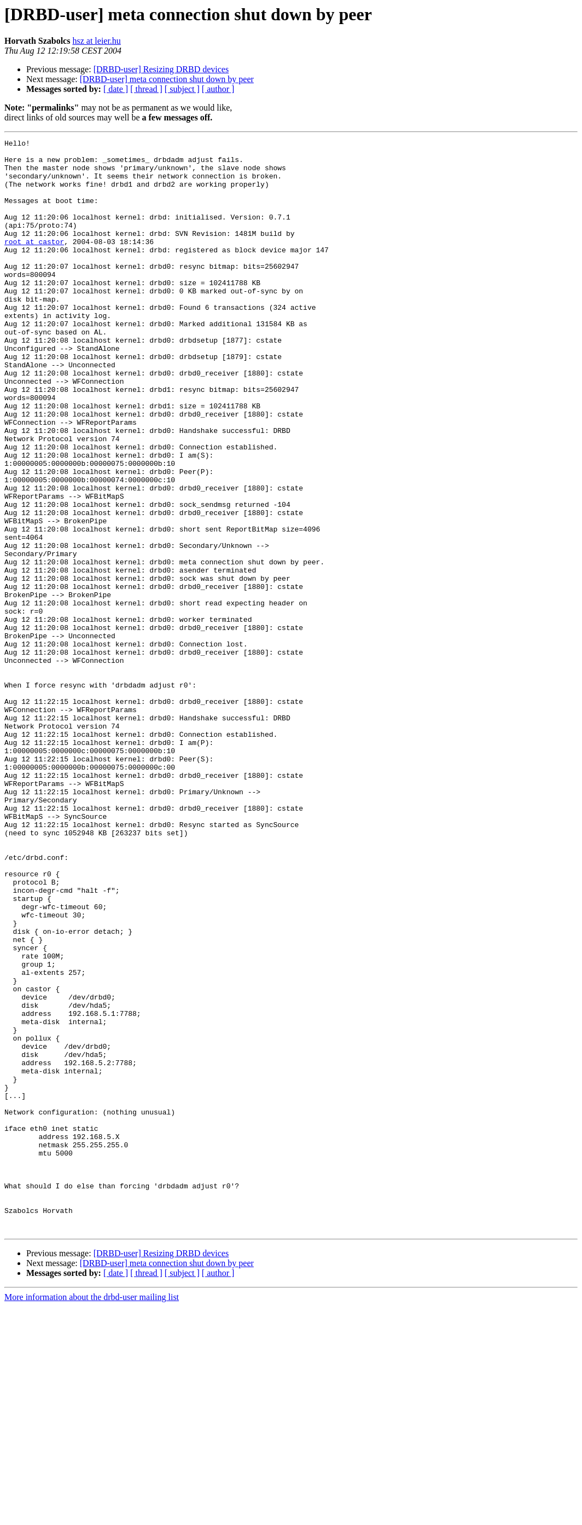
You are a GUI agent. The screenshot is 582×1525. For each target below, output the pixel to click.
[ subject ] (182, 89)
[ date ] (115, 89)
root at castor (34, 263)
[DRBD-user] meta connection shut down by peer (167, 79)
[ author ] (218, 89)
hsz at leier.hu (96, 40)
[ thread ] (146, 89)
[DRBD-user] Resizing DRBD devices (161, 69)
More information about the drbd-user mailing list (91, 1515)
